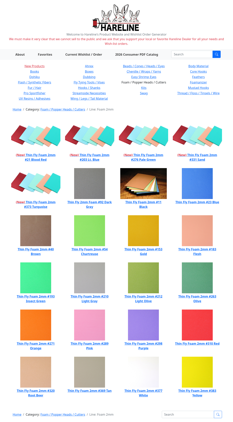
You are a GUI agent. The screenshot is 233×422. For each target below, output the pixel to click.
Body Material (198, 66)
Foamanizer (198, 82)
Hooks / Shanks (89, 88)
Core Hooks (198, 71)
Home (17, 109)
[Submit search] (217, 54)
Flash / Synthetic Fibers (34, 82)
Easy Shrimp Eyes (143, 77)
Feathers (198, 77)
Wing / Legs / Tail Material (89, 98)
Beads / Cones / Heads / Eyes (144, 66)
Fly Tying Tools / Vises (89, 82)
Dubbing (89, 77)
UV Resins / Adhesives (34, 98)
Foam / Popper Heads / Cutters (63, 109)
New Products (35, 66)
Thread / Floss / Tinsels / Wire (198, 93)
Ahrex (89, 66)
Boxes (89, 71)
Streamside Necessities (89, 93)
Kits (143, 88)
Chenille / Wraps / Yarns (144, 71)
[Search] (192, 54)
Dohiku (34, 77)
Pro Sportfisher (34, 93)
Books (34, 71)
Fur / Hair (35, 88)
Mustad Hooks (198, 88)
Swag (144, 93)
